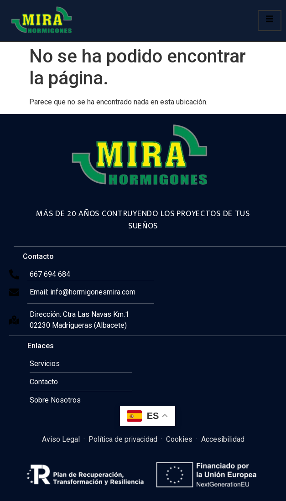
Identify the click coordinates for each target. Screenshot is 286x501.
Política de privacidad (122, 439)
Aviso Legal (61, 439)
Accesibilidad (222, 439)
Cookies (179, 439)
